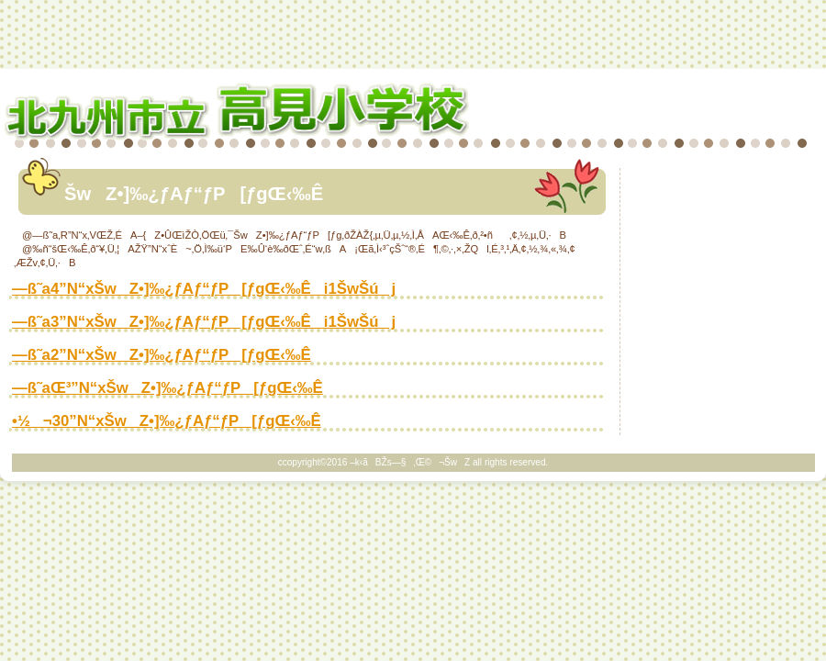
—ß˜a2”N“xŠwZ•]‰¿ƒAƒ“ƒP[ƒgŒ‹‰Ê (161, 355)
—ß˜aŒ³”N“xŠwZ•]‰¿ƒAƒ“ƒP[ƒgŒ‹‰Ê (167, 388)
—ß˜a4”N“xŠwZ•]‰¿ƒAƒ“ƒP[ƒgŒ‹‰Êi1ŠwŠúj (204, 288)
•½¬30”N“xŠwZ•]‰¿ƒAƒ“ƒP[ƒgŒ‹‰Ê (166, 421)
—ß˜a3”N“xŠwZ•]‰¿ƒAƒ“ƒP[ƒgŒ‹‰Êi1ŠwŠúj (204, 321)
